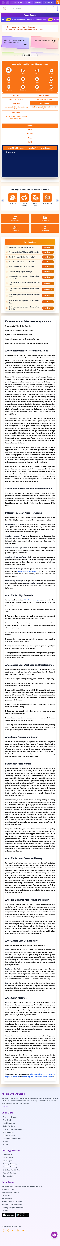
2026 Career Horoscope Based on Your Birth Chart (30, 19)
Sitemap (5, 1211)
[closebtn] (58, 2)
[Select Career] (30, 138)
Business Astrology (9, 1167)
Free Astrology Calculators (12, 1129)
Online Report (7, 1158)
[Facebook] (3, 1230)
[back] (4, 27)
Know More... (6, 1106)
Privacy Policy (7, 1198)
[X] (13, 1230)
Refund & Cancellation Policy (12, 1204)
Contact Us (6, 1195)
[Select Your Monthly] (44, 103)
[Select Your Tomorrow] (44, 96)
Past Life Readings (9, 1173)
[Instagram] (8, 1230)
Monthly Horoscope (28, 27)
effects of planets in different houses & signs (37, 1077)
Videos (5, 1141)
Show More (30, 55)
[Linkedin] (18, 1230)
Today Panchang (8, 1126)
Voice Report (7, 1161)
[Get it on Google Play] (22, 1215)
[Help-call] (3, 2)
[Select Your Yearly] (16, 113)
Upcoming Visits (8, 1135)
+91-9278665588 (8, 1189)
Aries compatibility (36, 1074)
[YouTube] (23, 1230)
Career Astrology (8, 1176)
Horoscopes (15, 27)
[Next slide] (57, 200)
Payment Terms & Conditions (12, 1201)
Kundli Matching (8, 1123)
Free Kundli (6, 1120)
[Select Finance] (30, 134)
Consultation (7, 1155)
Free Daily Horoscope (10, 1117)
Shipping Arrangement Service (13, 1208)
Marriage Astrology (9, 1164)
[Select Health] (30, 142)
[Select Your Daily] (16, 96)
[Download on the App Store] (9, 1215)
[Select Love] (30, 130)
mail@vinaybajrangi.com (10, 1192)
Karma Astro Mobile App (11, 1138)
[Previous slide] (2, 200)
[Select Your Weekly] (16, 103)
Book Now (48, 247)
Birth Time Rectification (11, 1170)
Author (5, 1144)
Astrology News (8, 1132)
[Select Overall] (30, 126)
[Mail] (7, 2)
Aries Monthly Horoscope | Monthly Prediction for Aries (24, 29)
